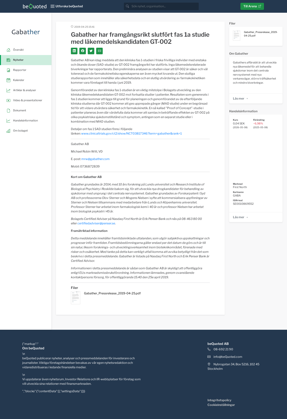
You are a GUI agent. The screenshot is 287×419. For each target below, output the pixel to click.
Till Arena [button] (252, 6)
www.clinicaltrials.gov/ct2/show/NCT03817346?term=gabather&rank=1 (131, 133)
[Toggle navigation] (66, 6)
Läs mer (240, 98)
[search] (165, 6)
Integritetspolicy (219, 400)
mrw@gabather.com (95, 159)
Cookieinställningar (221, 405)
